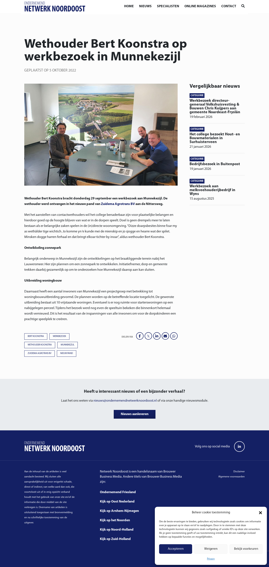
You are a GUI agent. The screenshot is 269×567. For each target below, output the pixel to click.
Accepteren (176, 549)
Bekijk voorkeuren (246, 549)
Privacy (211, 559)
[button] (260, 513)
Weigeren (210, 549)
